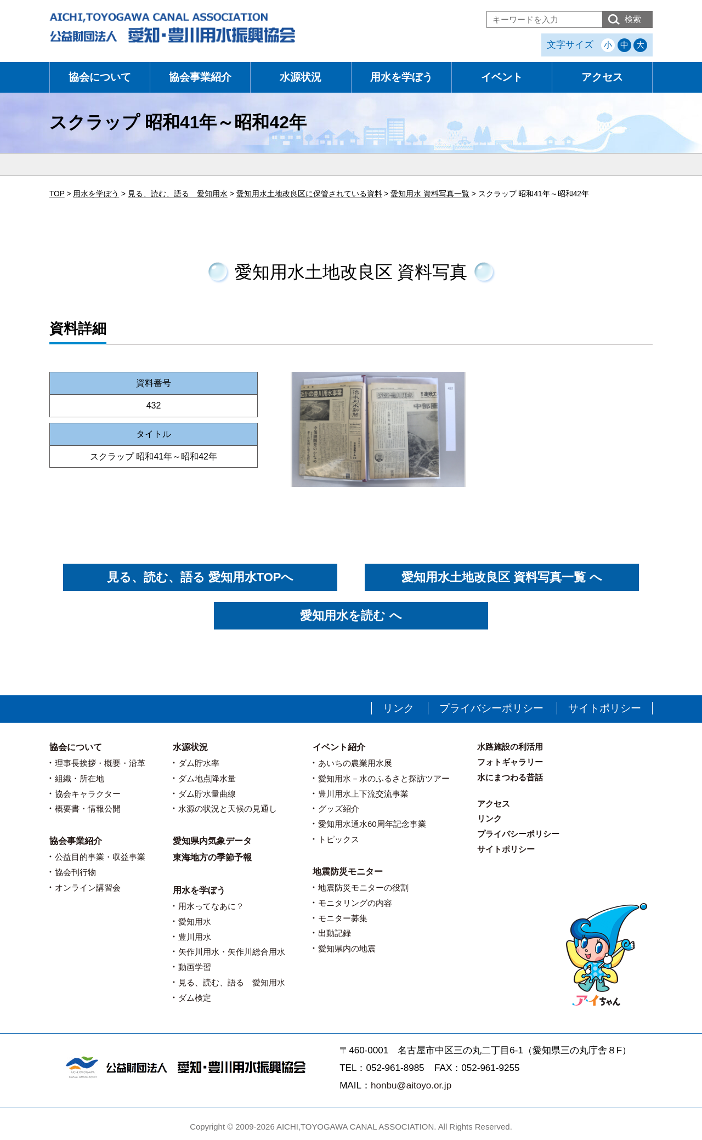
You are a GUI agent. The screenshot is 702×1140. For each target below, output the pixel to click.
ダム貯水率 (198, 763)
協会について (100, 77)
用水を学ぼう (401, 77)
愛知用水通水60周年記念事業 (372, 824)
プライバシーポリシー (491, 708)
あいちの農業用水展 (355, 763)
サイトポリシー (604, 708)
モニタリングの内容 (355, 903)
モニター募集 (342, 918)
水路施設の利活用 (510, 746)
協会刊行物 (75, 872)
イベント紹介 (339, 747)
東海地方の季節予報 (212, 857)
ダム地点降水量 (207, 778)
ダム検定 (194, 997)
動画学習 (194, 967)
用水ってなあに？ (211, 906)
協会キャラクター (88, 793)
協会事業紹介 (200, 77)
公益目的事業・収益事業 (100, 856)
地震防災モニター (348, 871)
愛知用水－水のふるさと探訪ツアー (384, 778)
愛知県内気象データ (212, 841)
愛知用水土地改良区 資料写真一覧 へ (501, 577)
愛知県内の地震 (347, 948)
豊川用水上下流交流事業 (363, 793)
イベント (502, 77)
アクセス (602, 77)
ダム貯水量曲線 (207, 793)
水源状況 (300, 77)
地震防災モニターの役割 (363, 887)
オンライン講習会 (88, 887)
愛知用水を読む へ (350, 615)
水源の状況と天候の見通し (227, 808)
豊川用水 (194, 937)
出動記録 (334, 933)
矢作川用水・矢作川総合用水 (231, 951)
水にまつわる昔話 (510, 777)
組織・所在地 (79, 778)
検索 (633, 19)
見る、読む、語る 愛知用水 (231, 982)
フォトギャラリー (510, 762)
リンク (398, 708)
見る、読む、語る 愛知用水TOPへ (200, 577)
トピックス (338, 839)
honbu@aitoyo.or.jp (411, 1085)
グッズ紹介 (338, 808)
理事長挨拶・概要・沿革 (100, 763)
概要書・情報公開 (88, 808)
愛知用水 (194, 921)
